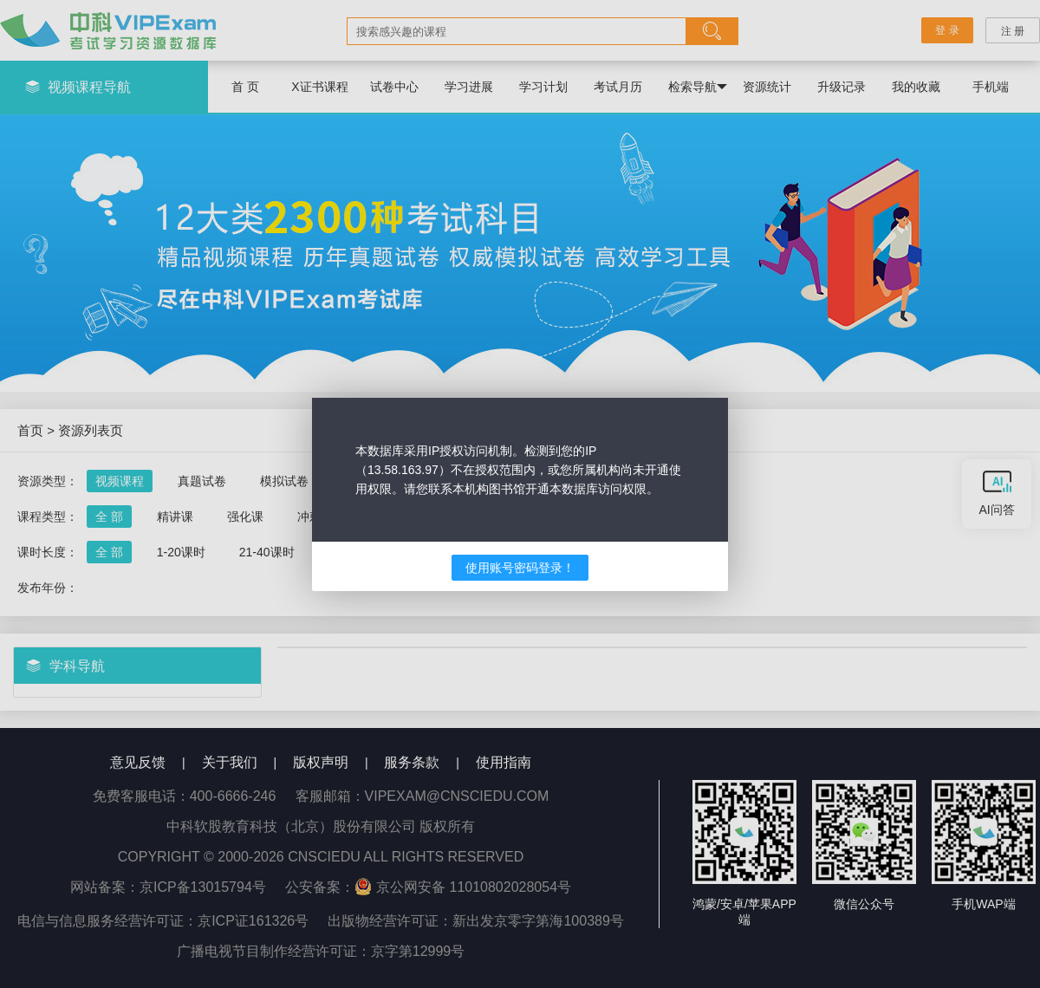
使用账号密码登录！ (520, 568)
